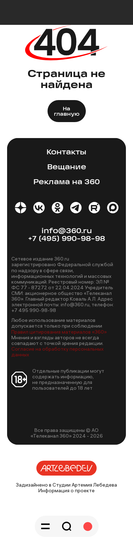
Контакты (66, 152)
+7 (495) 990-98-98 (66, 239)
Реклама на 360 (66, 182)
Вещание (66, 167)
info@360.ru (66, 231)
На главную (66, 112)
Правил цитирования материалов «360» (59, 332)
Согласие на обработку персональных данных (57, 352)
